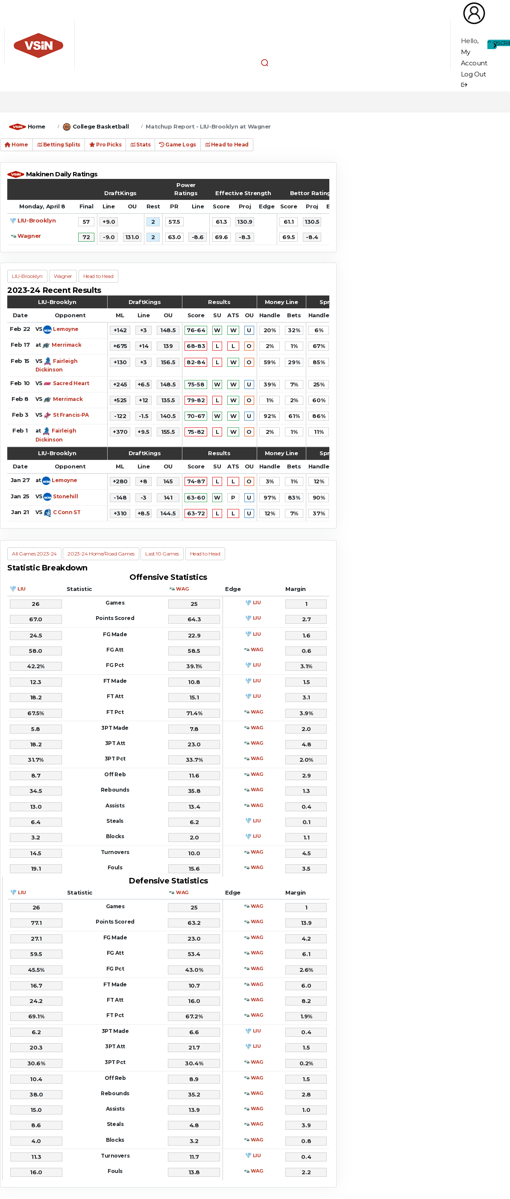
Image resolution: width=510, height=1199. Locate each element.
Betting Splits (58, 144)
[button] (264, 62)
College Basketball (101, 126)
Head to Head (227, 144)
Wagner (29, 235)
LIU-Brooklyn (37, 220)
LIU (22, 589)
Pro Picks (105, 144)
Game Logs (177, 144)
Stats (140, 144)
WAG (182, 589)
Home (36, 126)
